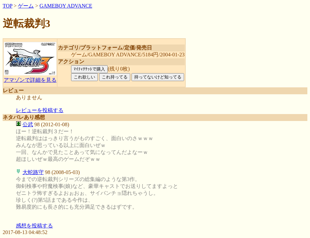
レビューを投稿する (39, 110)
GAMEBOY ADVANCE (65, 6)
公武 (27, 124)
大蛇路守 (33, 172)
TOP (7, 6)
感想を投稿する (34, 225)
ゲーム (26, 6)
